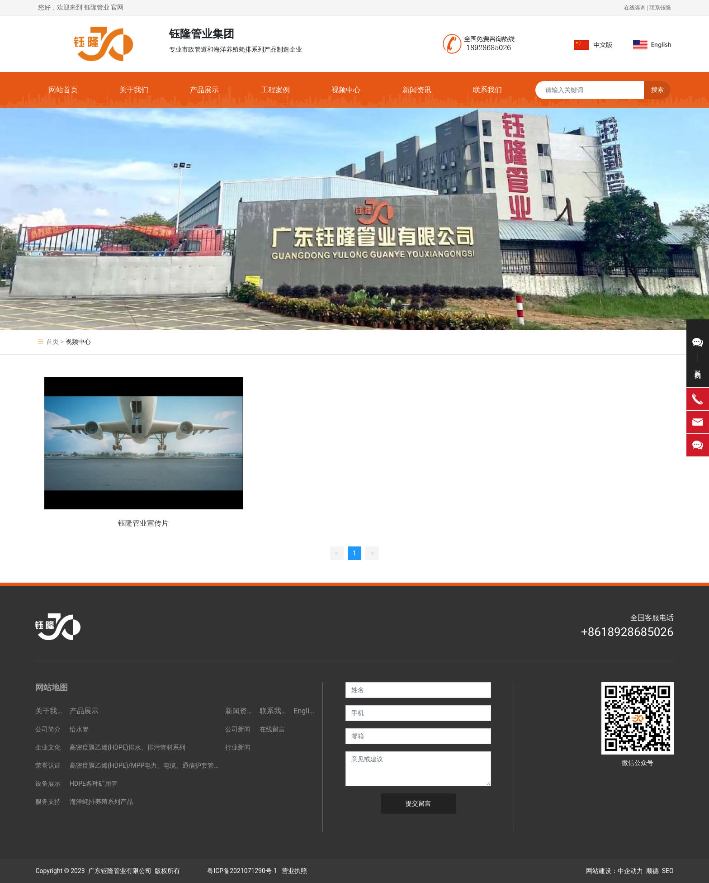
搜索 (657, 89)
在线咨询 (635, 8)
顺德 (652, 870)
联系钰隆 (660, 8)
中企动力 (630, 870)
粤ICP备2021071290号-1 (242, 870)
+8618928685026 (627, 632)
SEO (668, 870)
